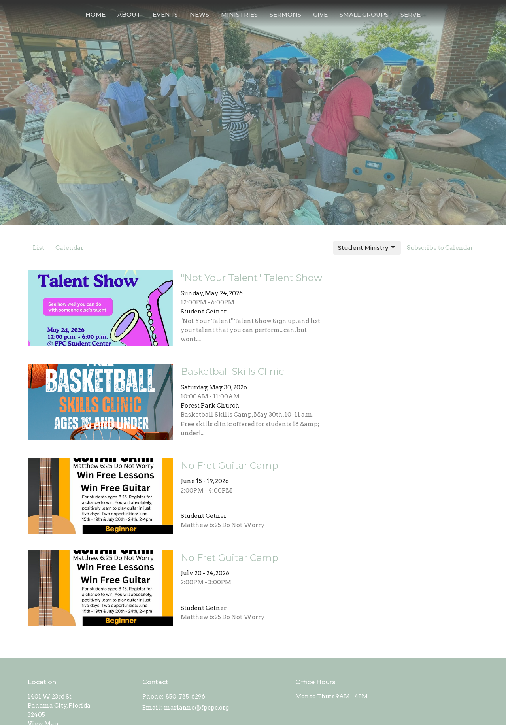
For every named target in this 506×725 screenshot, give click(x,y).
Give (320, 14)
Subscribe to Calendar (440, 247)
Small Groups (364, 14)
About (129, 14)
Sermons (285, 14)
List (38, 247)
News (199, 14)
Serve (410, 14)
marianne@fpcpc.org (196, 707)
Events (165, 14)
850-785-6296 (185, 696)
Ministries (239, 14)
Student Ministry (367, 247)
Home (95, 14)
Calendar (69, 247)
